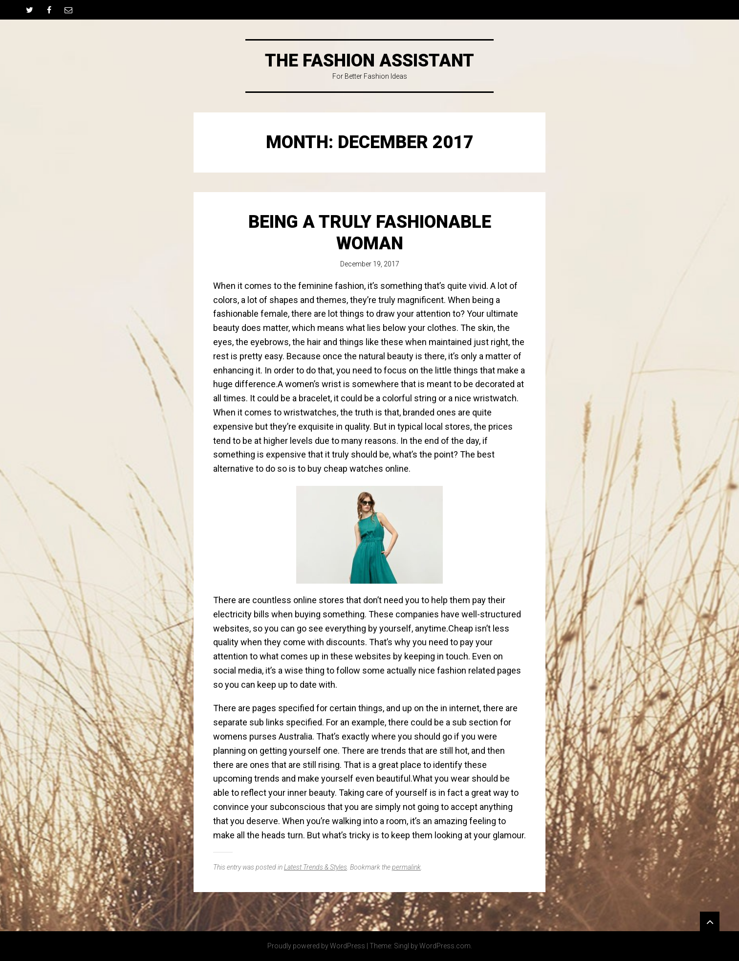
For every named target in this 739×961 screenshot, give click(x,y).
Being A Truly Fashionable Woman (369, 232)
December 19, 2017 (369, 264)
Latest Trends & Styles (315, 867)
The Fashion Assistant (369, 60)
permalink (406, 867)
